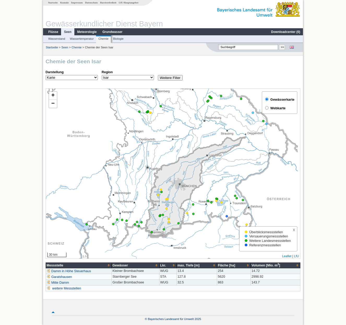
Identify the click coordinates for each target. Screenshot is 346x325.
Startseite (53, 2)
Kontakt (64, 2)
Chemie (103, 38)
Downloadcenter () (285, 32)
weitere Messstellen (66, 288)
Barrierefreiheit (108, 2)
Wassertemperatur (82, 38)
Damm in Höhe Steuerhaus (69, 271)
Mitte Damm (58, 282)
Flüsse (53, 32)
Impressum (77, 2)
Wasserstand (56, 38)
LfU (296, 256)
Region (107, 72)
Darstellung (55, 72)
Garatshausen (59, 277)
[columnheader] (78, 265)
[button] (53, 96)
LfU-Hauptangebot (128, 2)
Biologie (118, 38)
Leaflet (286, 256)
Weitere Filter (170, 78)
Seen (67, 32)
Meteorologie (87, 32)
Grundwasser (113, 32)
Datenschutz (91, 2)
